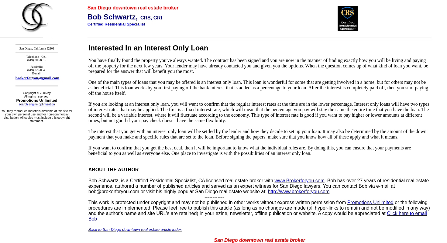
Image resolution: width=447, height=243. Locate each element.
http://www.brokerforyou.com (299, 191)
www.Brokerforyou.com (299, 180)
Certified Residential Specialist (116, 24)
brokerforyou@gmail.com (37, 78)
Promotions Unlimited (370, 202)
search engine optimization (37, 104)
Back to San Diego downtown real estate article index (135, 229)
